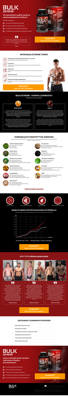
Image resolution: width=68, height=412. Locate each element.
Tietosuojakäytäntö (57, 387)
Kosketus (63, 387)
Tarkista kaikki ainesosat (34, 189)
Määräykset (51, 387)
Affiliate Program (45, 387)
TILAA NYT (50, 39)
